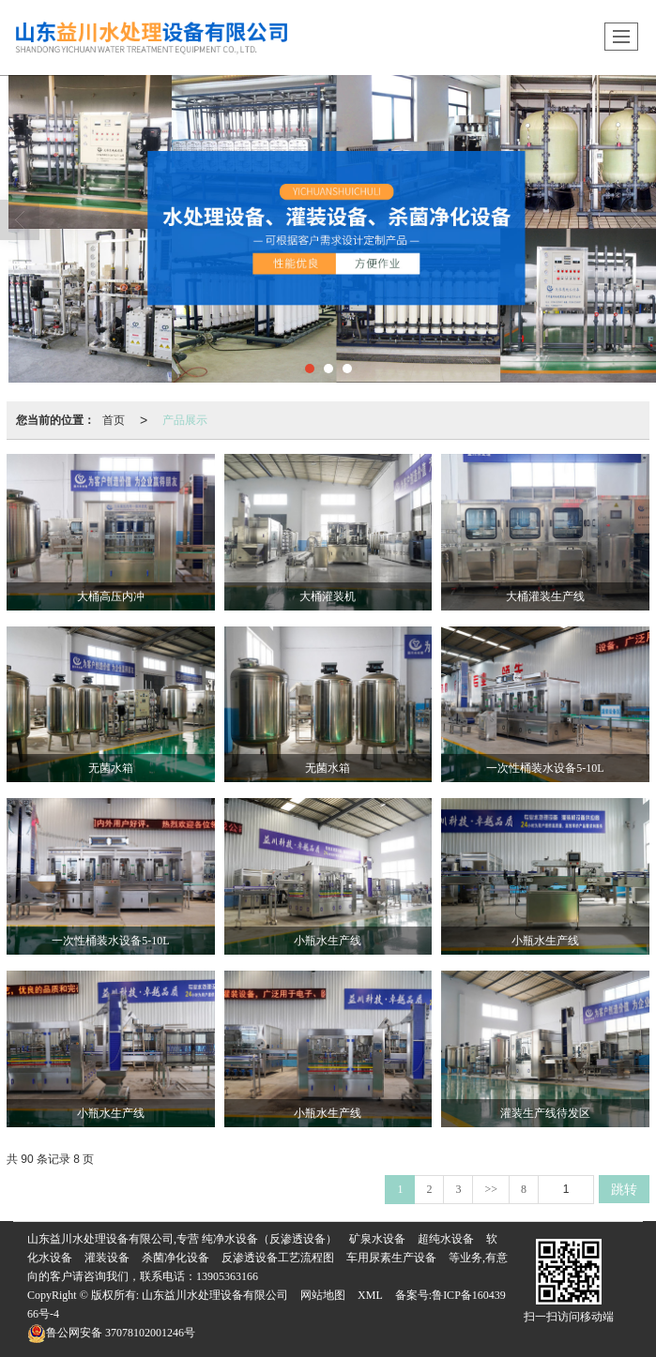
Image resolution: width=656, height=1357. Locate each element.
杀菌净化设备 (175, 1257)
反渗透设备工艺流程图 (277, 1257)
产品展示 (184, 420)
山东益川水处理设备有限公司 (215, 1295)
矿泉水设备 (377, 1238)
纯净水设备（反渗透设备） (269, 1238)
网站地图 (322, 1295)
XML (370, 1295)
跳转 (624, 1189)
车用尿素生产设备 (391, 1257)
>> (490, 1189)
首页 (113, 420)
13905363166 (227, 1276)
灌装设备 (107, 1257)
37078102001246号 (111, 1332)
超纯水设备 (446, 1238)
